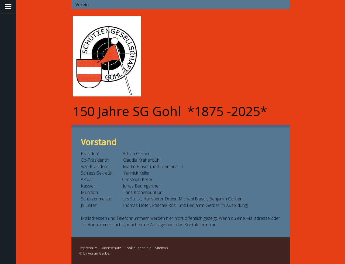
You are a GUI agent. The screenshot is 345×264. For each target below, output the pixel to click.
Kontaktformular (200, 225)
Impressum (88, 247)
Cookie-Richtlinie (138, 247)
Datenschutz (111, 247)
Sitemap (161, 247)
